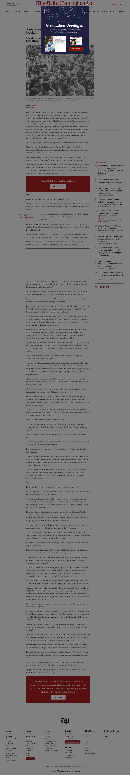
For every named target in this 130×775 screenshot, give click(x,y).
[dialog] (65, 387)
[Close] (87, 4)
